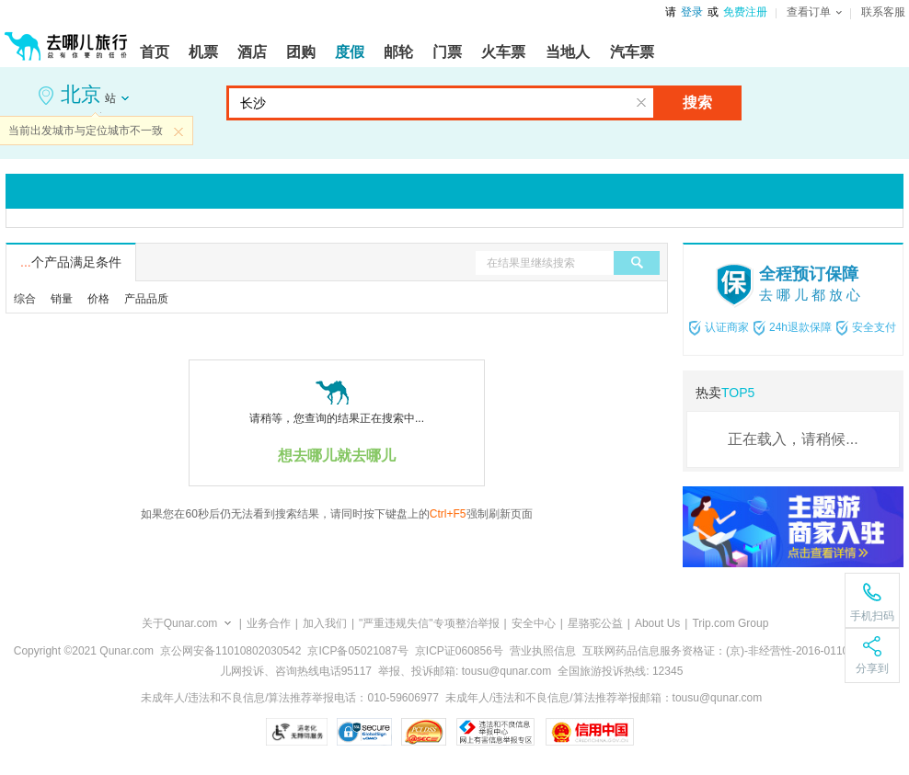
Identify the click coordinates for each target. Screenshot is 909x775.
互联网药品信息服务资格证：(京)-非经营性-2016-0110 (715, 650)
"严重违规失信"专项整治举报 (429, 623)
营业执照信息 (543, 650)
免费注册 (745, 12)
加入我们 (325, 623)
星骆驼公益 (595, 623)
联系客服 (883, 12)
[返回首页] (66, 38)
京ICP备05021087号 (357, 650)
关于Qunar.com (180, 623)
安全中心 (534, 623)
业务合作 (269, 623)
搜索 (697, 102)
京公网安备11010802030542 (230, 650)
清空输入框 (641, 103)
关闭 (178, 131)
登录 (692, 12)
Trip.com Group (730, 623)
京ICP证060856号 (459, 650)
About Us (657, 623)
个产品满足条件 (70, 262)
